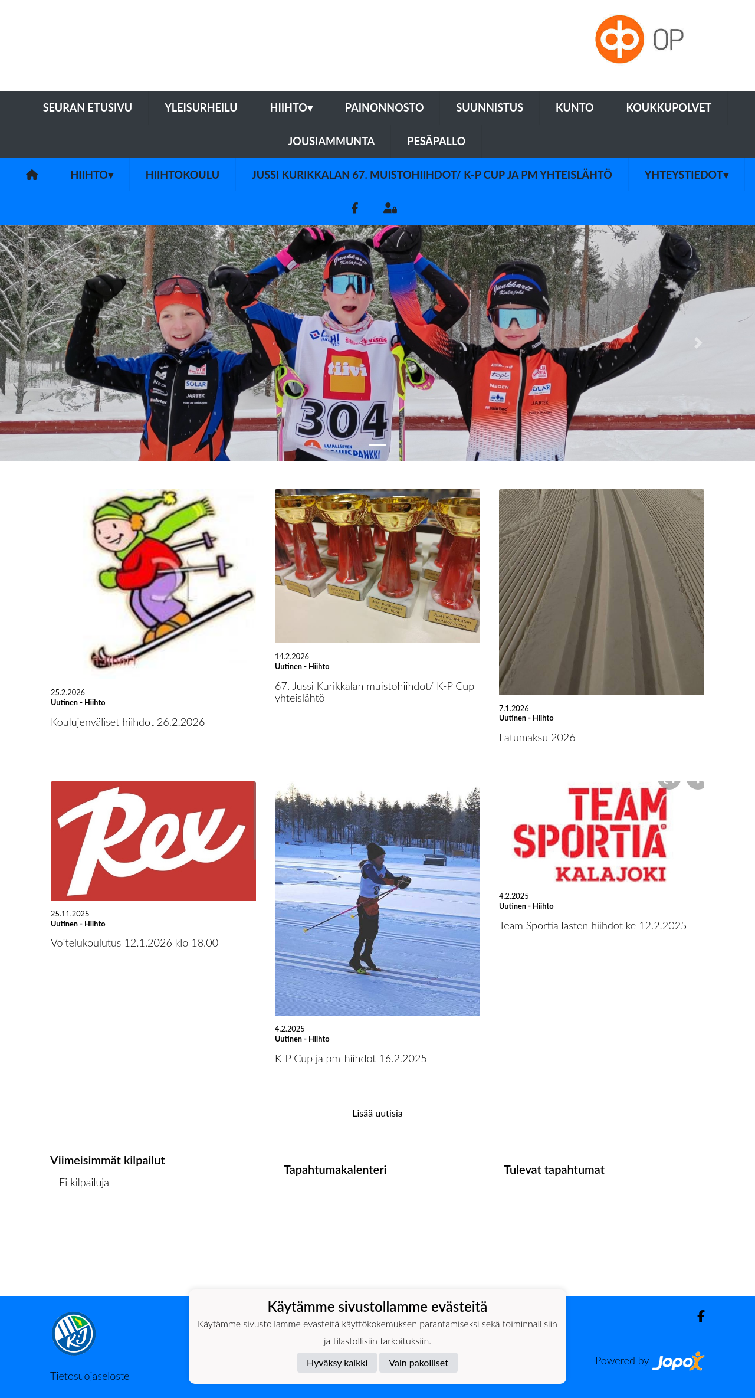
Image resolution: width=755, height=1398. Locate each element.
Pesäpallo (436, 141)
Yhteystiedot (686, 174)
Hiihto (291, 107)
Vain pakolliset (418, 1362)
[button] (56, 343)
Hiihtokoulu (182, 174)
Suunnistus (489, 107)
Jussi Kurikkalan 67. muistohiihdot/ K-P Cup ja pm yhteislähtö (432, 174)
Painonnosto (384, 107)
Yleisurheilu (201, 107)
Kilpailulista (81, 1227)
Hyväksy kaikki (337, 1362)
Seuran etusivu (88, 107)
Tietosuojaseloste (89, 1375)
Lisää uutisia (377, 1112)
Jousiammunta (331, 141)
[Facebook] (354, 208)
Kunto (575, 107)
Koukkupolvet (669, 107)
